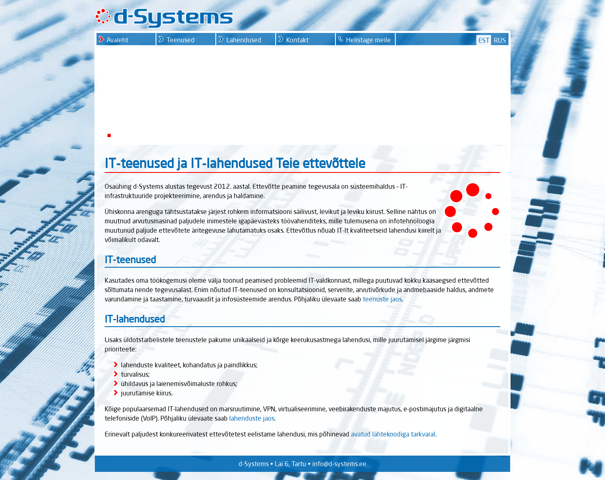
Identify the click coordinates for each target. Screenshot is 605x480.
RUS (500, 40)
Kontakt (297, 40)
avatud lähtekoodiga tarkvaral (393, 434)
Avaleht (117, 40)
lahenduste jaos (251, 418)
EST (483, 40)
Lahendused (243, 40)
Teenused (181, 40)
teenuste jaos (382, 299)
